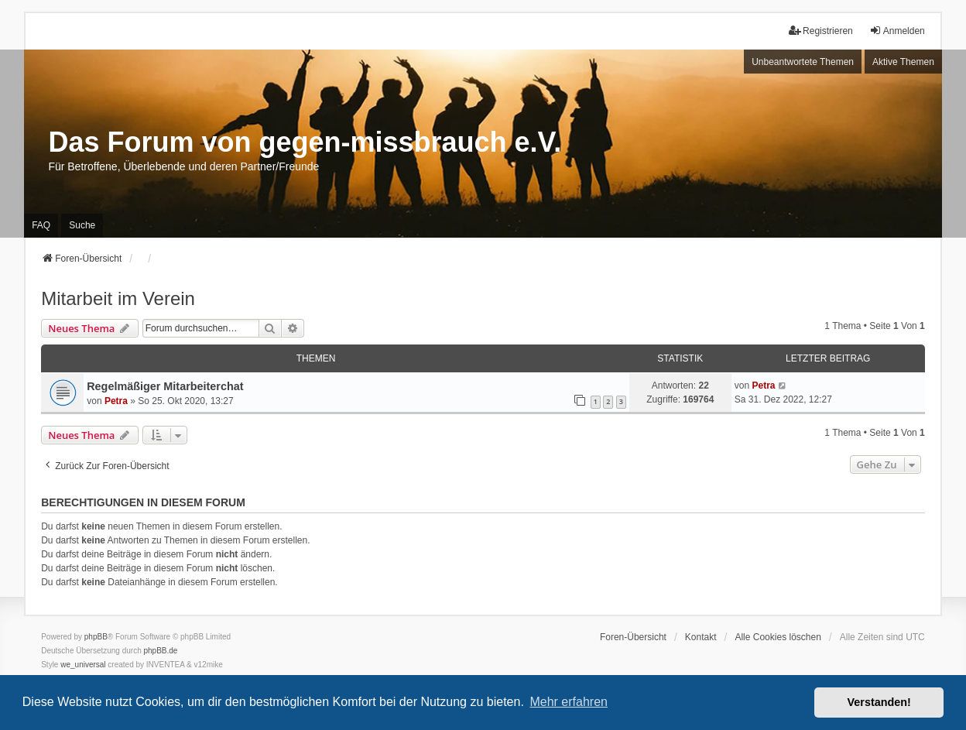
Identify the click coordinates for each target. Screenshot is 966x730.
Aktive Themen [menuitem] (903, 62)
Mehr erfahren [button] (568, 701)
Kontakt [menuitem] (701, 637)
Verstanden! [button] (879, 702)
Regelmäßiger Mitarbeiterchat (165, 386)
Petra (116, 401)
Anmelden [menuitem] (897, 30)
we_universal (82, 664)
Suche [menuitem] (82, 225)
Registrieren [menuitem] (821, 30)
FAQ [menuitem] (41, 225)
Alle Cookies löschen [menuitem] (777, 637)
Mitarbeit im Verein (118, 298)
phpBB (96, 636)
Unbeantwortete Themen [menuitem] (803, 62)
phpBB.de (161, 650)
